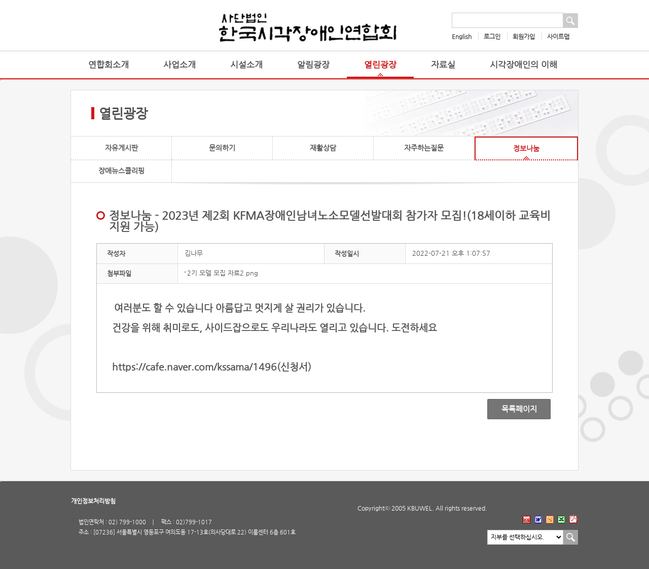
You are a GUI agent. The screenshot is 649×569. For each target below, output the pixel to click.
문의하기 (222, 148)
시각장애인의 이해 (523, 65)
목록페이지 (511, 409)
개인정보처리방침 (93, 501)
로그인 (492, 36)
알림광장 (313, 65)
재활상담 (323, 148)
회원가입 (524, 36)
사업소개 (179, 65)
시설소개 (246, 65)
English (462, 36)
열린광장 (380, 65)
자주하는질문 (424, 148)
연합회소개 (108, 65)
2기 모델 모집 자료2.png (222, 273)
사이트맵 (558, 36)
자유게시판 (121, 148)
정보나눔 (526, 148)
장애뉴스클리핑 (121, 170)
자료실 (443, 65)
